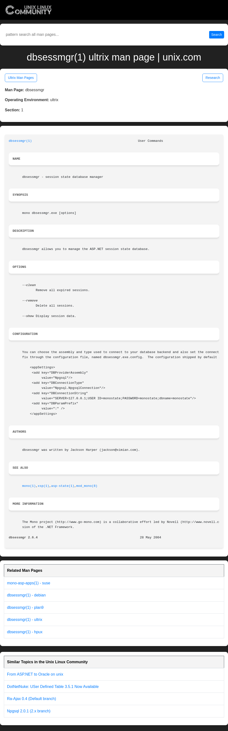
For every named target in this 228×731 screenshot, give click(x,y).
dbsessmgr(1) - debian (26, 595)
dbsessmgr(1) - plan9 (25, 607)
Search (216, 35)
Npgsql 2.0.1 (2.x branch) (29, 711)
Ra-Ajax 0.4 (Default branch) (31, 699)
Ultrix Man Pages (21, 78)
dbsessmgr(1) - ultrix (24, 620)
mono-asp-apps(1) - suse (28, 583)
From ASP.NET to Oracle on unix (35, 674)
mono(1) (29, 486)
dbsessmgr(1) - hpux (25, 632)
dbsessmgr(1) (20, 141)
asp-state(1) (62, 486)
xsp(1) (43, 486)
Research (213, 78)
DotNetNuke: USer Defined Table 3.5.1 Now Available (53, 687)
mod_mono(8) (86, 486)
